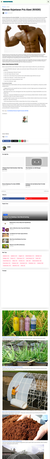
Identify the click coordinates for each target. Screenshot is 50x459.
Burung (13, 258)
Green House (20, 258)
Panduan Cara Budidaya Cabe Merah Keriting (16, 217)
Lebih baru (4, 191)
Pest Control (23, 263)
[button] (1, 2)
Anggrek (21, 256)
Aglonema (6, 256)
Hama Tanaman (30, 258)
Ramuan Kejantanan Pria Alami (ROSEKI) (11, 184)
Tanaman (40, 263)
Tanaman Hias (7, 266)
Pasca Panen (6, 263)
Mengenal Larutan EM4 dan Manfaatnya (17, 244)
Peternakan (32, 263)
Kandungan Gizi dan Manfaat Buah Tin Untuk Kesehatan (35, 184)
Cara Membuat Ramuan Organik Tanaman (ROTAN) (17, 110)
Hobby (14, 261)
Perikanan (15, 263)
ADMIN (8, 147)
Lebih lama (46, 191)
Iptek (28, 261)
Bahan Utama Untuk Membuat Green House (18, 239)
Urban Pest (16, 266)
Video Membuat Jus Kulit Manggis (33, 168)
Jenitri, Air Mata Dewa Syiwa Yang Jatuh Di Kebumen (20, 228)
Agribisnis (14, 256)
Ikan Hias (21, 261)
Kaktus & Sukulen (36, 261)
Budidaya (6, 258)
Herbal (8, 6)
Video (23, 266)
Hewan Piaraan (6, 261)
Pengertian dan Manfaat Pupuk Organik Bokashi (12, 441)
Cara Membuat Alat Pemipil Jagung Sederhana (19, 233)
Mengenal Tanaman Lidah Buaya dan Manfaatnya (12, 367)
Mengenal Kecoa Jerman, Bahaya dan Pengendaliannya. (20, 222)
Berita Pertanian (30, 256)
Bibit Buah (38, 256)
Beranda (4, 6)
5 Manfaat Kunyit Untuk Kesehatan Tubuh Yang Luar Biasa (12, 168)
